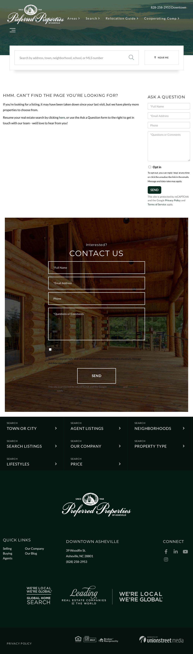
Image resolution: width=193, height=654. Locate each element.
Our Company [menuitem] (34, 548)
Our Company (86, 446)
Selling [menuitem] (7, 548)
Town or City (22, 428)
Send (154, 190)
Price (76, 464)
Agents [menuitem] (7, 558)
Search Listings (24, 446)
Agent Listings (87, 428)
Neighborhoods (153, 428)
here (62, 117)
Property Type (151, 446)
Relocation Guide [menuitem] (121, 18)
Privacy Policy (173, 200)
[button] (131, 58)
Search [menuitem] (91, 18)
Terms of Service (157, 204)
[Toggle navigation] (12, 30)
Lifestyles (18, 464)
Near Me (163, 57)
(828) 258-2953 (76, 561)
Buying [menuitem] (7, 553)
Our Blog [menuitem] (31, 553)
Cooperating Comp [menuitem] (160, 18)
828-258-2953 (161, 7)
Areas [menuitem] (72, 18)
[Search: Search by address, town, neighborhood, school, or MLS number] (69, 58)
